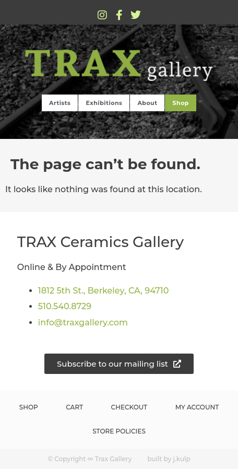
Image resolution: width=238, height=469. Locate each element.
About (147, 103)
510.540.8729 (64, 306)
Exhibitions (104, 103)
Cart (74, 407)
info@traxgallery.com (83, 322)
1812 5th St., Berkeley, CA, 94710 (103, 291)
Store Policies (119, 431)
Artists (59, 103)
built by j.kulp (168, 459)
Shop (180, 103)
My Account (197, 407)
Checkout (129, 407)
